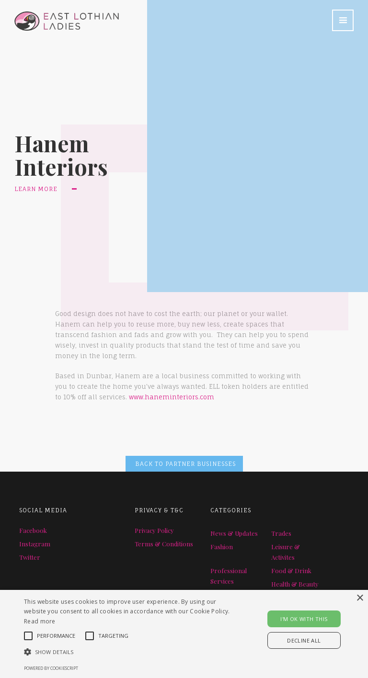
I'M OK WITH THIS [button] (303, 618)
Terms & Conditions (164, 544)
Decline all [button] (304, 640)
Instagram (34, 544)
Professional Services (228, 575)
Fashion (221, 546)
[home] (59, 15)
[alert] (184, 634)
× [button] (359, 598)
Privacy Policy (154, 530)
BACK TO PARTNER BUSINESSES (185, 463)
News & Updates (234, 533)
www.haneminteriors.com (171, 397)
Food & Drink (291, 570)
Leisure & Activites (285, 551)
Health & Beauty (295, 584)
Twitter (29, 557)
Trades (281, 533)
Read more (40, 621)
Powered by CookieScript (51, 668)
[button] (343, 20)
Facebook (33, 530)
